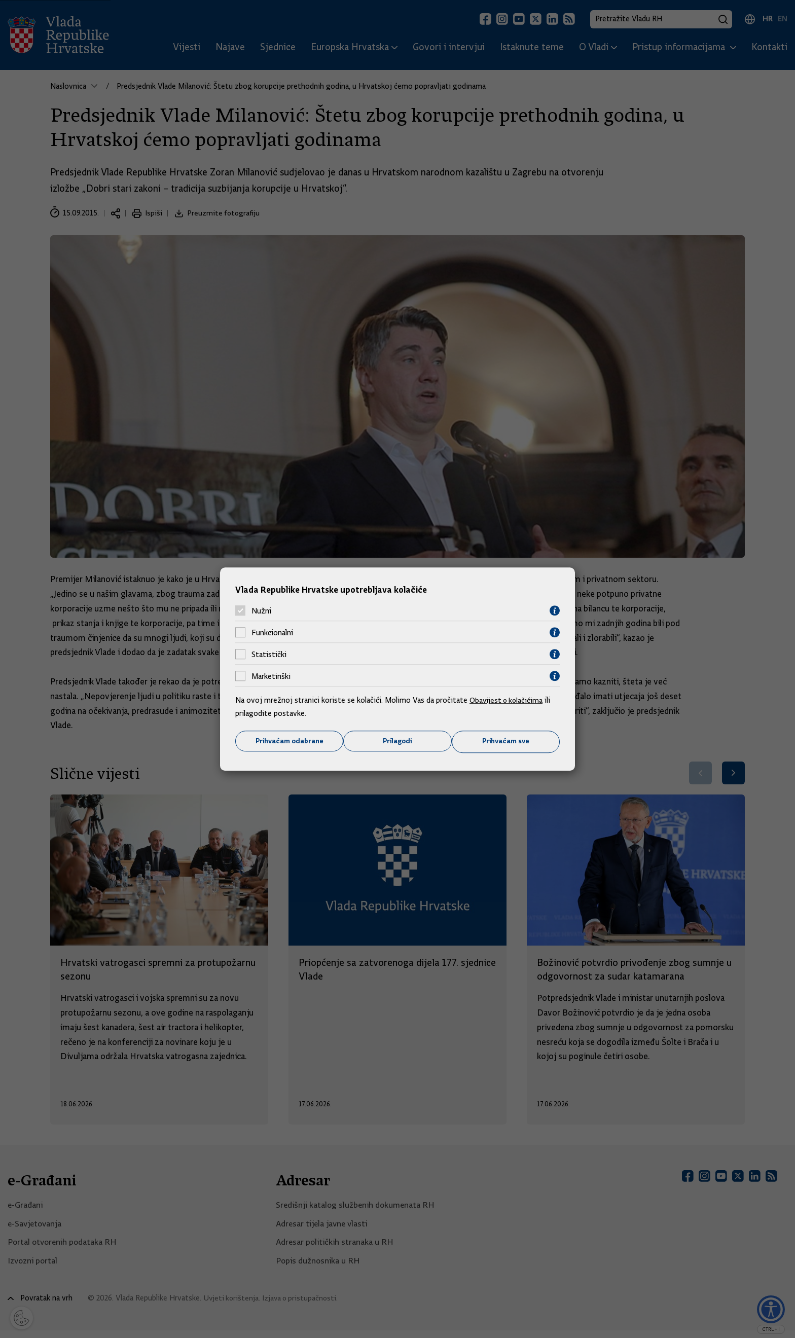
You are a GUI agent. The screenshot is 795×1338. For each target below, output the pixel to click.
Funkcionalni (272, 632)
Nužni (261, 610)
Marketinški (271, 675)
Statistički (268, 654)
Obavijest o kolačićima (507, 700)
